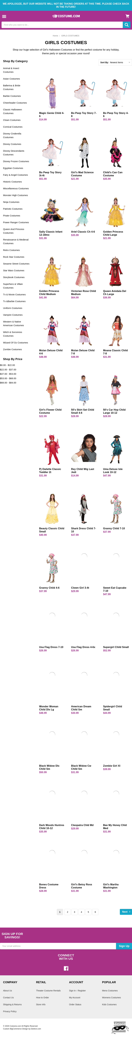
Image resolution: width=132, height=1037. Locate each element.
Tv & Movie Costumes (14, 294)
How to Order (42, 997)
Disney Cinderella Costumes (12, 135)
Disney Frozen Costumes (16, 161)
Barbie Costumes (12, 96)
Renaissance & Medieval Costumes (15, 241)
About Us (7, 990)
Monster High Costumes (15, 195)
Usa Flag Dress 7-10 (51, 647)
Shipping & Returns (12, 1004)
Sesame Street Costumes (16, 263)
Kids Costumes (109, 1004)
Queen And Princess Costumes (13, 231)
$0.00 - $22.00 (7, 365)
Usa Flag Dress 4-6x (83, 647)
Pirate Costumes (11, 215)
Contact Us (8, 997)
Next (126, 911)
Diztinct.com (36, 1029)
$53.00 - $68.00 (8, 378)
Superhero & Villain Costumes (13, 286)
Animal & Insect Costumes (11, 70)
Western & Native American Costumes (13, 323)
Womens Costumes (111, 997)
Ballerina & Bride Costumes (11, 87)
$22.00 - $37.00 (8, 369)
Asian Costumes (11, 78)
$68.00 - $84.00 (8, 382)
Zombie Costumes (12, 349)
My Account (74, 997)
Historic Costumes (12, 181)
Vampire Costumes (12, 315)
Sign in (72, 990)
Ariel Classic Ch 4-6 (83, 231)
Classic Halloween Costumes (12, 111)
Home (55, 36)
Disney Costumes (12, 144)
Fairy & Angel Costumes (15, 175)
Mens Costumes (110, 990)
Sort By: (104, 62)
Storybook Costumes (13, 277)
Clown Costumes (11, 120)
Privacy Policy (9, 1011)
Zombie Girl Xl (111, 765)
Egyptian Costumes (13, 168)
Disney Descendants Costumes (13, 153)
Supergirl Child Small (116, 647)
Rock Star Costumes (13, 257)
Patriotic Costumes (12, 208)
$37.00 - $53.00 (8, 374)
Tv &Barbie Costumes (14, 301)
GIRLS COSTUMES (70, 36)
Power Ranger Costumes (16, 222)
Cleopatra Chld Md (82, 825)
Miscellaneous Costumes (16, 188)
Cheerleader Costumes (15, 102)
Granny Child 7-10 (114, 528)
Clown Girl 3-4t (80, 587)
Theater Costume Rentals (48, 990)
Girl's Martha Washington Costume (110, 887)
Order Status (75, 1004)
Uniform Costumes (12, 308)
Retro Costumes (11, 250)
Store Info (40, 1004)
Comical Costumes (12, 126)
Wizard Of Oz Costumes (15, 342)
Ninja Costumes (11, 202)
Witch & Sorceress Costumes (12, 334)
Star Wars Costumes (13, 270)
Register (82, 990)
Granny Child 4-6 (49, 587)
